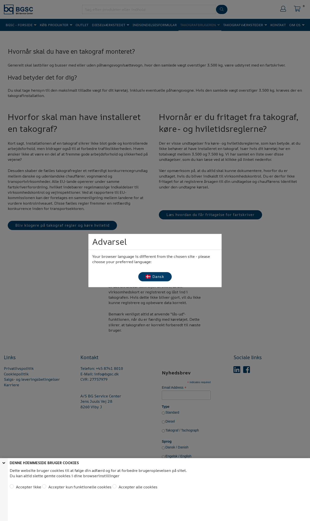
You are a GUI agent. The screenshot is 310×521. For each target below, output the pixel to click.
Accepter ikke (28, 487)
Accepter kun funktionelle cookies (79, 487)
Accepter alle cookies (137, 487)
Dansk (155, 276)
